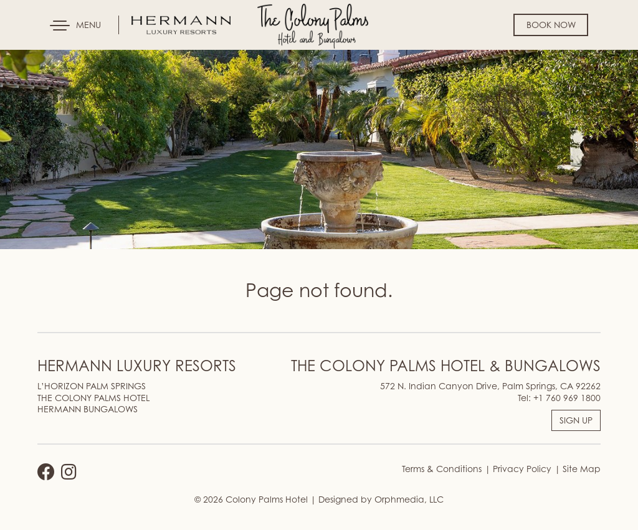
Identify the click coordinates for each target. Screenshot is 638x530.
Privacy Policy (520, 468)
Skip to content (46, 57)
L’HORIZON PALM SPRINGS (91, 386)
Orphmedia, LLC (409, 499)
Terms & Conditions (442, 468)
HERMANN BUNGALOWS (87, 409)
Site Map (580, 468)
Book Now (551, 24)
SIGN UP (576, 420)
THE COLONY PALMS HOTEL (93, 397)
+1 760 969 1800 (567, 397)
